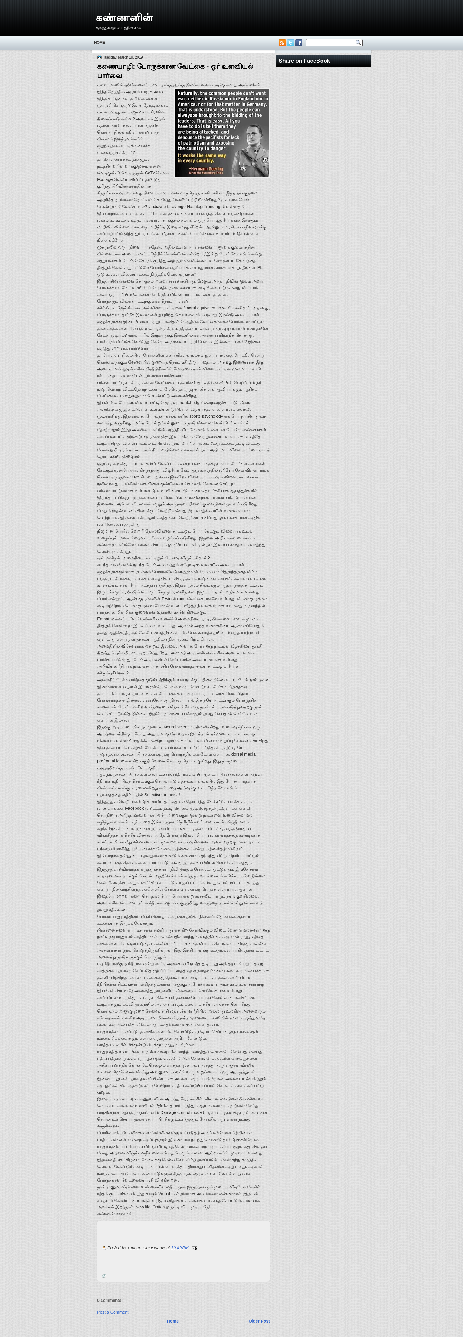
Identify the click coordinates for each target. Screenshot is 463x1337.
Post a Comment (112, 1312)
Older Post (259, 1321)
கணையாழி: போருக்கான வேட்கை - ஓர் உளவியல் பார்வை (175, 70)
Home (99, 42)
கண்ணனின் (124, 17)
